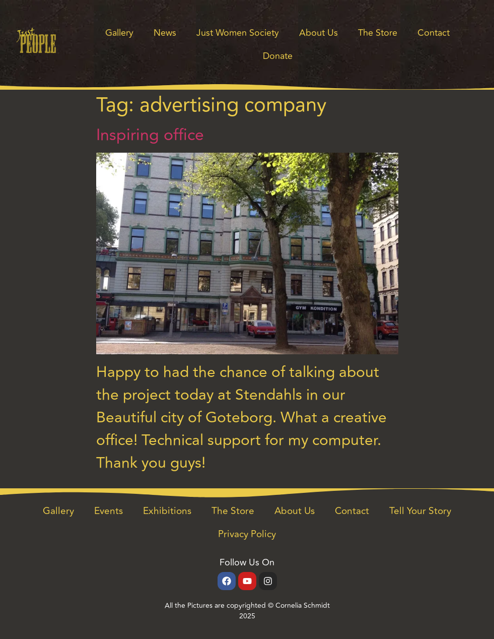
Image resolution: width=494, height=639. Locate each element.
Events (108, 511)
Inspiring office (150, 135)
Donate (278, 56)
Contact (433, 33)
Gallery (119, 33)
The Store (377, 33)
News (165, 33)
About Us (318, 33)
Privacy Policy (247, 534)
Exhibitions (167, 511)
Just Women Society (237, 33)
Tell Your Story (420, 511)
